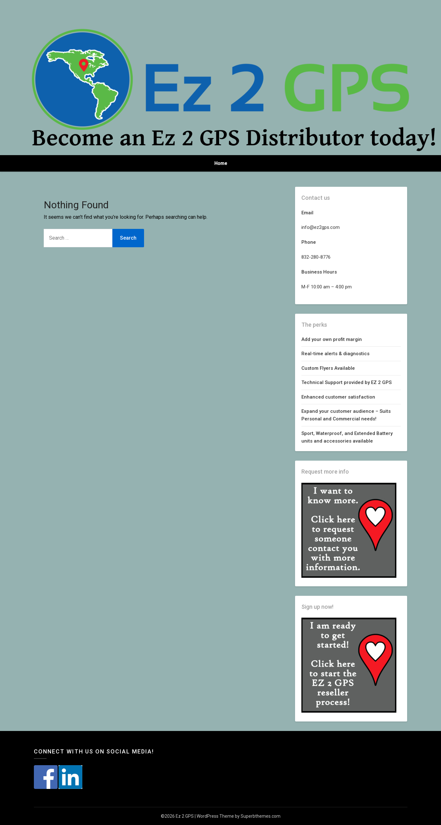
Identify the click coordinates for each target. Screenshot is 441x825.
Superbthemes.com (260, 816)
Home (220, 163)
